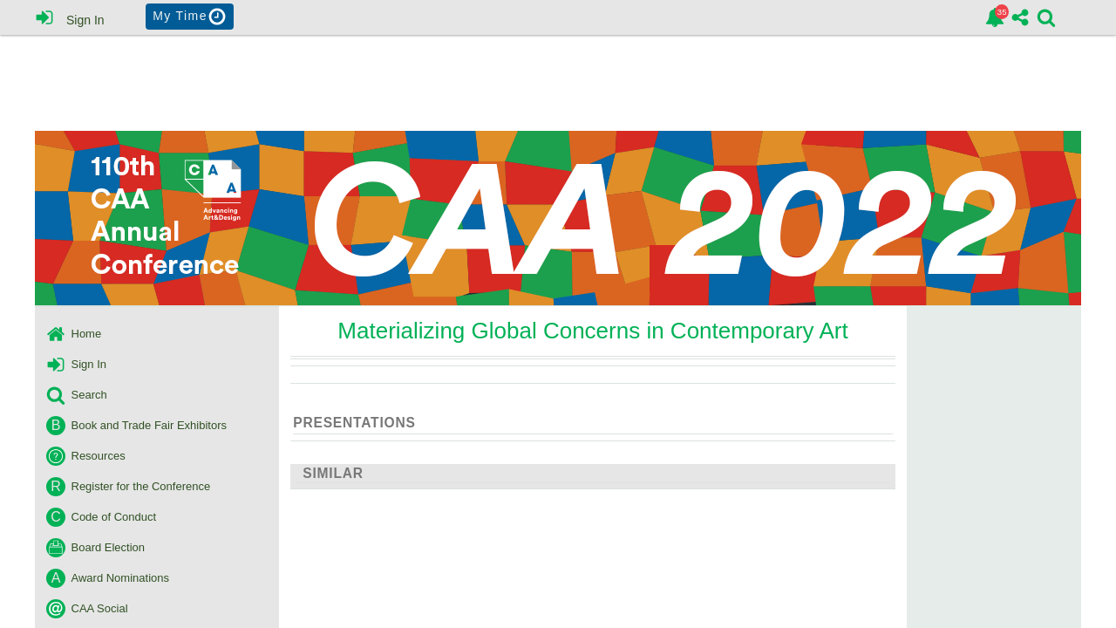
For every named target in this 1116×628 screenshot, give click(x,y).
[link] (994, 17)
